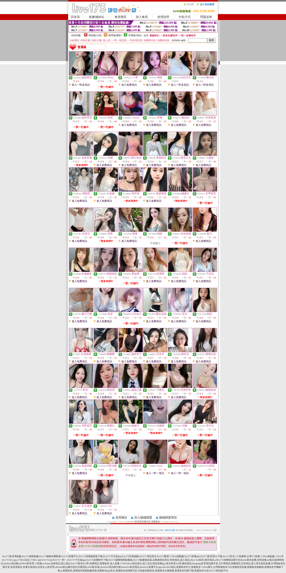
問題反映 (206, 16)
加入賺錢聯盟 (143, 517)
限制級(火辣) (95, 35)
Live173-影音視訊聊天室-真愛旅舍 (143, 521)
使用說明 (163, 16)
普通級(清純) (135, 35)
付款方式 (185, 16)
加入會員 (142, 16)
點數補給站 (96, 16)
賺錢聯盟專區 (168, 517)
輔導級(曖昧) (115, 35)
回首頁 (75, 16)
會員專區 (121, 16)
